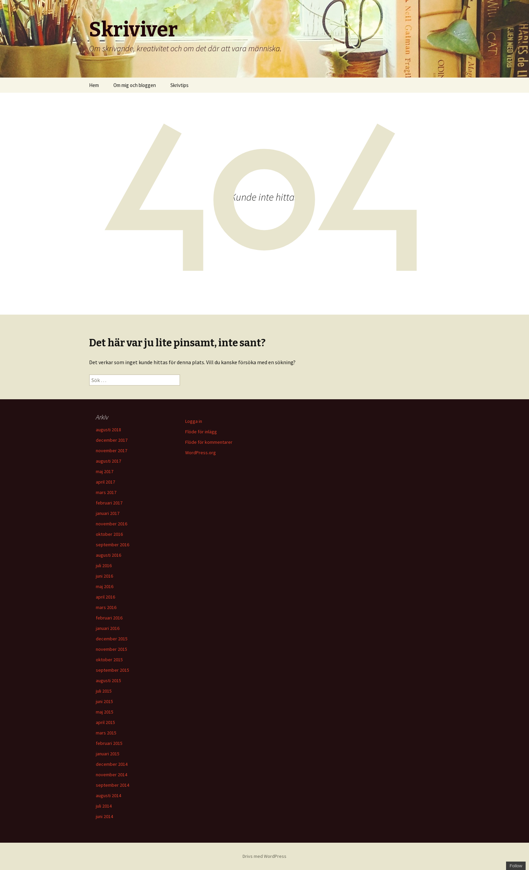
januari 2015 (107, 754)
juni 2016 (104, 576)
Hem (94, 85)
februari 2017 (109, 503)
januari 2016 (107, 628)
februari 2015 (109, 743)
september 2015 (112, 670)
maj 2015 (104, 712)
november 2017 (111, 450)
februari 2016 (109, 618)
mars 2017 (106, 492)
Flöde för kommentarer (208, 442)
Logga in (193, 421)
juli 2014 (104, 806)
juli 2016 (104, 565)
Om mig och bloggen (134, 85)
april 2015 (105, 722)
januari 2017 (107, 513)
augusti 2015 (108, 680)
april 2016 (105, 597)
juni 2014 (104, 816)
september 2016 (112, 545)
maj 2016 (104, 586)
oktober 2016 (109, 534)
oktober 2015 (109, 660)
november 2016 (111, 524)
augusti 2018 (108, 430)
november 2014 (111, 775)
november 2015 (111, 649)
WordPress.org (200, 453)
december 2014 (112, 764)
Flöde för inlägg (201, 432)
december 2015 (112, 639)
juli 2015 (104, 691)
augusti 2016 (108, 555)
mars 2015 (106, 733)
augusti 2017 (108, 461)
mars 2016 (106, 607)
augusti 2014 (108, 795)
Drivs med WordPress (264, 856)
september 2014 (112, 785)
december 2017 (112, 440)
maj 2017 (104, 471)
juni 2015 (104, 701)
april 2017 (105, 482)
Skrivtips (179, 85)
